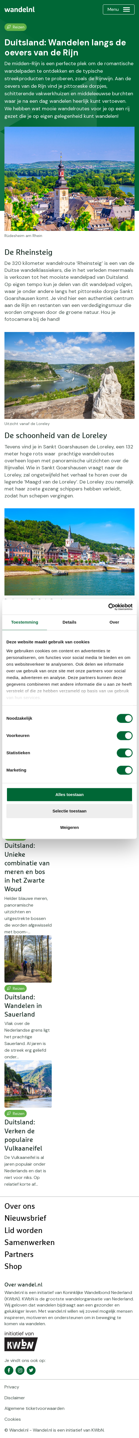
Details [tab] (69, 622)
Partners (19, 1255)
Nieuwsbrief (25, 1218)
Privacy (11, 1387)
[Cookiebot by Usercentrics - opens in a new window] (108, 607)
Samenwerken (29, 1243)
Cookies (12, 1419)
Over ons (19, 1206)
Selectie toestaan (70, 811)
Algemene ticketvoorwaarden (34, 1408)
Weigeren (69, 827)
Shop (13, 1267)
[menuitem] (19, 9)
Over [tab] (114, 622)
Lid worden (23, 1231)
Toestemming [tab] (24, 622)
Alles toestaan (69, 794)
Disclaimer (14, 1398)
